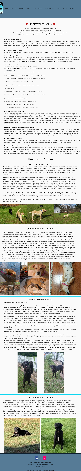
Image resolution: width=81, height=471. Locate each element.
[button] (49, 8)
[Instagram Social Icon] (44, 458)
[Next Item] (78, 278)
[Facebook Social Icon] (36, 458)
